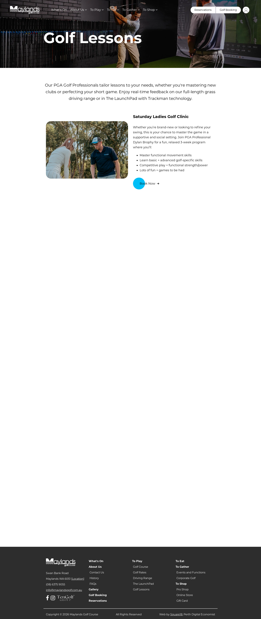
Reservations (98, 600)
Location (77, 578)
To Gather (131, 10)
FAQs (93, 583)
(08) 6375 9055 (55, 584)
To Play (97, 10)
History (94, 578)
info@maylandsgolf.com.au (64, 590)
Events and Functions (190, 572)
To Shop (150, 10)
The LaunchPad (143, 583)
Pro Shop (182, 589)
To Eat (113, 10)
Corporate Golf (185, 578)
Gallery (94, 589)
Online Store (184, 595)
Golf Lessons (141, 589)
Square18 (176, 614)
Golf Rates (139, 572)
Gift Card (182, 600)
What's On (59, 10)
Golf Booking (98, 595)
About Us (78, 10)
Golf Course (140, 566)
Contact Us (97, 572)
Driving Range (142, 578)
